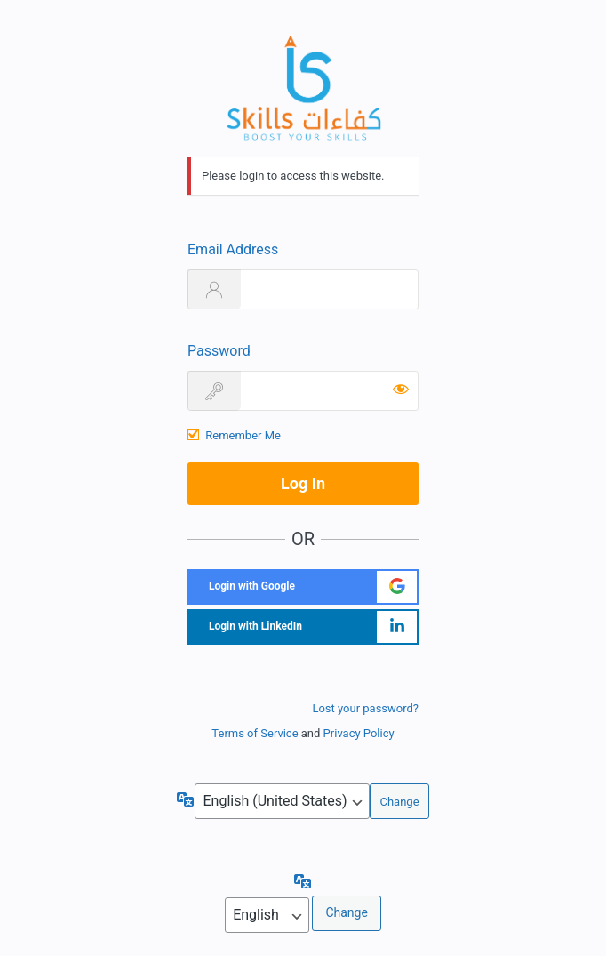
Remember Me (243, 435)
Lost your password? (365, 708)
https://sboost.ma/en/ (303, 86)
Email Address (232, 249)
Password (219, 350)
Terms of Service (254, 733)
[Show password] (401, 388)
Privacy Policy (359, 733)
